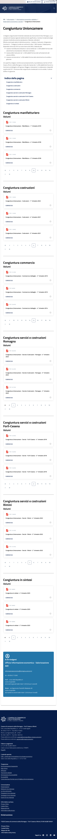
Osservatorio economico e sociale (13, 22)
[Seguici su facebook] (43, 835)
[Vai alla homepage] (4, 19)
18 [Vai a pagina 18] (45, 320)
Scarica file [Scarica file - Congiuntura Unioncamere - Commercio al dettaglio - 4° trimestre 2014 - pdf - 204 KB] (9, 312)
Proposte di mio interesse (8, 793)
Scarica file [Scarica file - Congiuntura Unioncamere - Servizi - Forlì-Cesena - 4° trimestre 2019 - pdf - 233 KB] (9, 444)
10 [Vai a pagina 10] (33, 170)
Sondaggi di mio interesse (8, 795)
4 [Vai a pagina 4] (25, 245)
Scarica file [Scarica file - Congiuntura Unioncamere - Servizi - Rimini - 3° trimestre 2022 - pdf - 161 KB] (9, 539)
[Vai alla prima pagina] (5, 170)
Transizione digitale (6, 773)
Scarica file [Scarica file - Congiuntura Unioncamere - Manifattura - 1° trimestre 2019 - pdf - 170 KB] (9, 130)
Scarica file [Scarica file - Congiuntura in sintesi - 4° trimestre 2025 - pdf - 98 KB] (9, 597)
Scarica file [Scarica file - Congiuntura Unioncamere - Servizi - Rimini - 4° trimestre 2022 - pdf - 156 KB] (9, 522)
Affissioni (3, 771)
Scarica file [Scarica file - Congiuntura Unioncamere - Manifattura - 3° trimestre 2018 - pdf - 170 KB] (9, 163)
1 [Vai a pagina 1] (13, 245)
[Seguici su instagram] (47, 835)
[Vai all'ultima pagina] (9, 174)
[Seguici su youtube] (54, 835)
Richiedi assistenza (6, 815)
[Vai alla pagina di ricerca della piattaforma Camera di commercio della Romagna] (54, 8)
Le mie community (6, 791)
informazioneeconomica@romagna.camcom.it (18, 671)
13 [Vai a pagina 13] (45, 170)
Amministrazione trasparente (9, 766)
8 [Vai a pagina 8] (25, 170)
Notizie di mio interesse (7, 789)
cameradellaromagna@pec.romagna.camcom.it (29, 737)
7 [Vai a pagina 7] (21, 170)
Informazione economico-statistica (26, 19)
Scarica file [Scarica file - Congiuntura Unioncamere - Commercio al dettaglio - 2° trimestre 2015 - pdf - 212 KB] (9, 280)
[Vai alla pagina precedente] (10, 170)
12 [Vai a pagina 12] (41, 170)
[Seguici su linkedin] (50, 835)
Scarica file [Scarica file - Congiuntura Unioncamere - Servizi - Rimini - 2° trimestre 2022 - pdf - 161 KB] (9, 555)
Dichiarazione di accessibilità (9, 775)
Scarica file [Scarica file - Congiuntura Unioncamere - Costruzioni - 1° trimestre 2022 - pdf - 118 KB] (9, 205)
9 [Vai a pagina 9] (29, 170)
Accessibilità (4, 777)
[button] (28, 78)
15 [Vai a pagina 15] (33, 320)
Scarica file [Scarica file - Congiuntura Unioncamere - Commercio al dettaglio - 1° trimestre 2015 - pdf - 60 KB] (9, 296)
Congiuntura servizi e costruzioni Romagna (18, 93)
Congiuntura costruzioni (13, 86)
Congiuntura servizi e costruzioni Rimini (17, 100)
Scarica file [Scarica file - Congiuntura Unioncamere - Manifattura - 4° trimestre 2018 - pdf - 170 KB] (9, 146)
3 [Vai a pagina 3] (21, 245)
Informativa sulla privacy (8, 810)
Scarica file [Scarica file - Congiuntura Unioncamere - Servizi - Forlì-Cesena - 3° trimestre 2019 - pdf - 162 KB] (9, 460)
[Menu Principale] (3, 8)
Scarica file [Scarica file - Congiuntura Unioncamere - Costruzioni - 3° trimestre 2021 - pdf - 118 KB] (9, 238)
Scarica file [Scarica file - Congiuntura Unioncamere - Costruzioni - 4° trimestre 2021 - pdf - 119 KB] (9, 221)
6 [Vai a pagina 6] (17, 170)
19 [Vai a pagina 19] (49, 320)
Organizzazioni (5, 787)
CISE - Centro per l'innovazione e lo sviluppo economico (16, 756)
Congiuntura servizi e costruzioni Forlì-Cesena (19, 96)
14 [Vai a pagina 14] (49, 170)
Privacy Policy (5, 804)
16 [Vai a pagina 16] (37, 320)
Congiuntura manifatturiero (14, 82)
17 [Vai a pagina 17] (41, 320)
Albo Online (4, 768)
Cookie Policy (4, 806)
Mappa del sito (5, 808)
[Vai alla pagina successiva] (5, 174)
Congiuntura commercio (13, 89)
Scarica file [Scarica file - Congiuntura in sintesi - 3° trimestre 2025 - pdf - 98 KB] (9, 614)
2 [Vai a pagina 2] (17, 245)
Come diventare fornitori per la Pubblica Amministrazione (17, 779)
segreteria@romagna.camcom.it (25, 739)
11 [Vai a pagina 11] (37, 170)
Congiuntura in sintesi (12, 104)
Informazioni (10, 19)
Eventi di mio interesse (7, 797)
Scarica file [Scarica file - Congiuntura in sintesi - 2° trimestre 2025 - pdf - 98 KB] (9, 630)
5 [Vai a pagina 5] (13, 170)
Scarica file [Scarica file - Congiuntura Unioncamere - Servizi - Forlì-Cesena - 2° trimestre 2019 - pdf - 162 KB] (9, 476)
